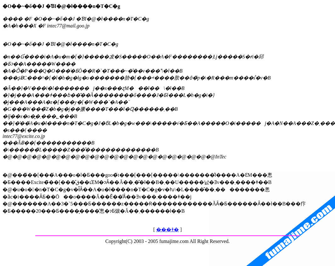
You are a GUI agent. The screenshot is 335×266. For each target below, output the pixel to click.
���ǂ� (167, 229)
